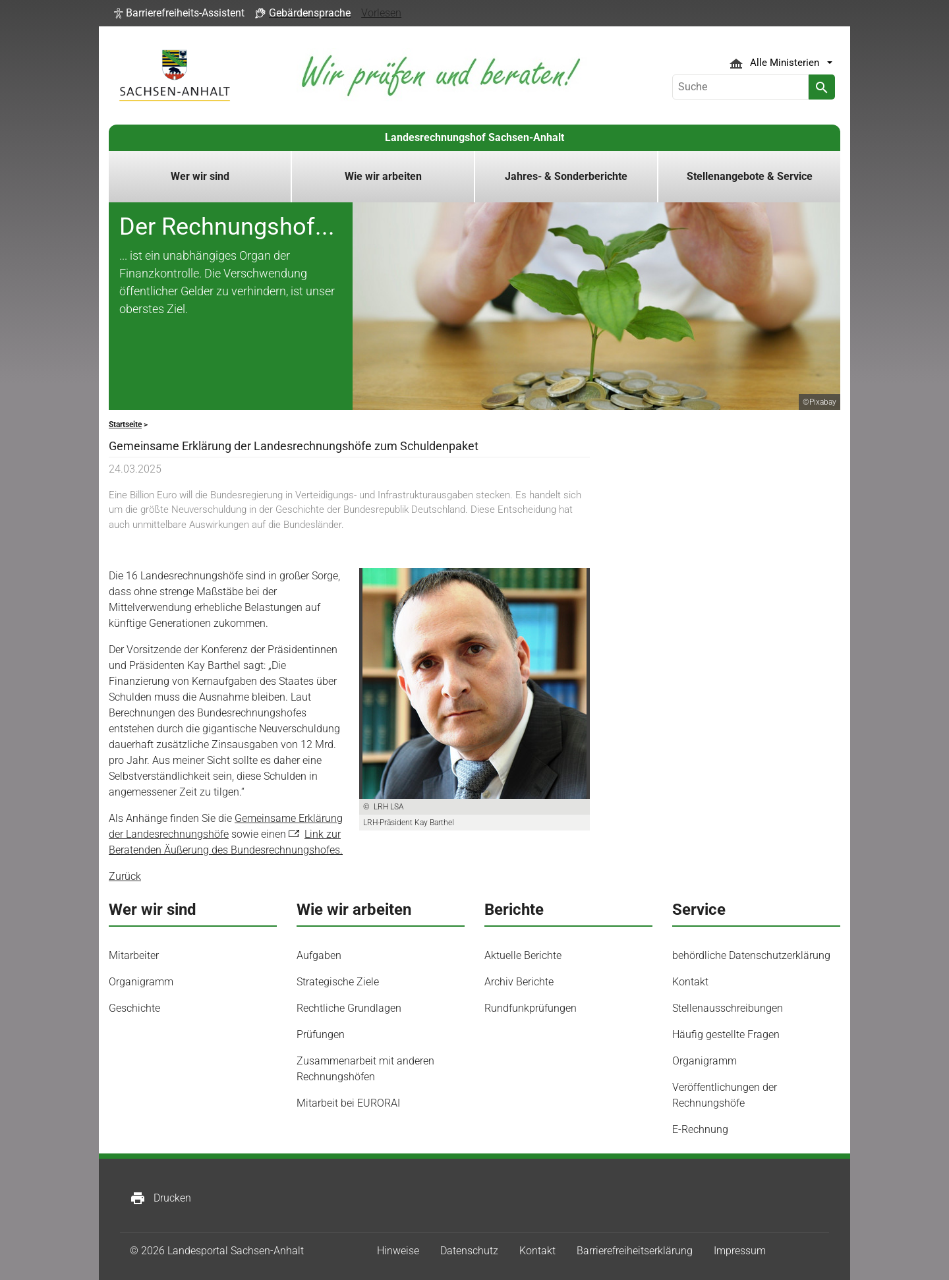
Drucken (160, 1198)
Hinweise (398, 1250)
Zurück (125, 876)
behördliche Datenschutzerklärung (751, 955)
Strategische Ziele (338, 981)
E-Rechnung (700, 1129)
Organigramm (141, 981)
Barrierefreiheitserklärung (635, 1250)
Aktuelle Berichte (522, 955)
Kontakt (690, 981)
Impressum (740, 1250)
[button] (179, 13)
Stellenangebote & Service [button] (750, 176)
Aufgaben (319, 955)
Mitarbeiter (134, 955)
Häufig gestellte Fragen (726, 1034)
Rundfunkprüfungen (530, 1008)
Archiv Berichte (519, 981)
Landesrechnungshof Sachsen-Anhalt (474, 137)
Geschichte (134, 1008)
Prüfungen (321, 1034)
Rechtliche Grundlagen (349, 1008)
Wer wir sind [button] (200, 176)
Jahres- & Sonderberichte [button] (566, 176)
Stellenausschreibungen (727, 1008)
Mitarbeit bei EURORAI (348, 1103)
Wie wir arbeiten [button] (383, 176)
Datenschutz (469, 1250)
